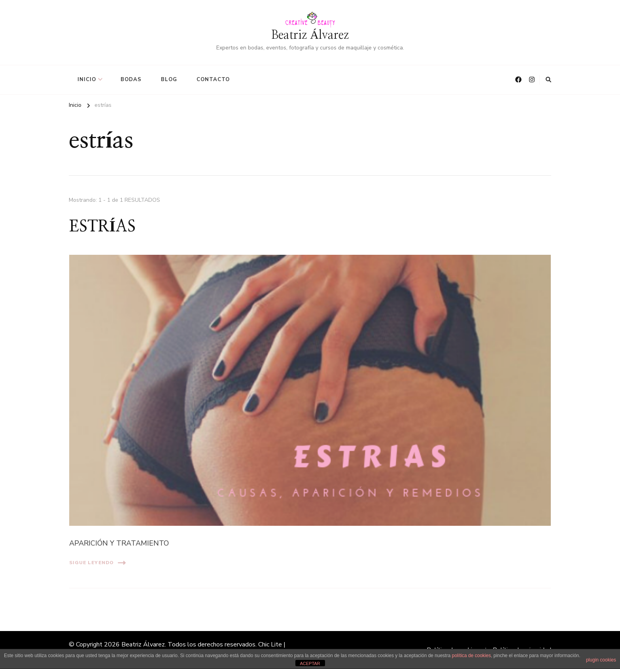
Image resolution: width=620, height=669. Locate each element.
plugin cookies (601, 660)
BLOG (169, 79)
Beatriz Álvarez (310, 35)
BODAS (131, 79)
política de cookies (471, 655)
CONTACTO (213, 79)
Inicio (87, 79)
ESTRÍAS (102, 227)
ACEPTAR (310, 663)
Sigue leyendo (97, 563)
